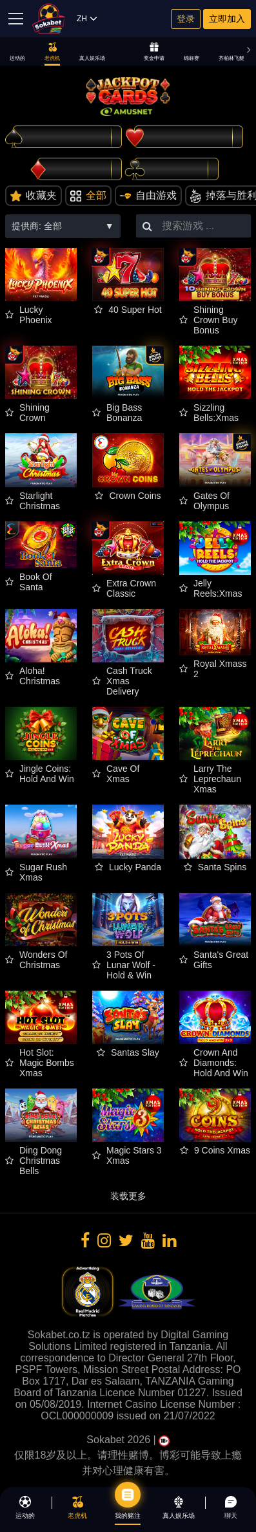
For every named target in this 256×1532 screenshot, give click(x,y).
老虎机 (52, 51)
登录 (186, 19)
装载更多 (128, 1196)
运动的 (17, 51)
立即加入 (227, 19)
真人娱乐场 (92, 51)
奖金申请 (154, 51)
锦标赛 (191, 51)
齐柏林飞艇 (231, 51)
